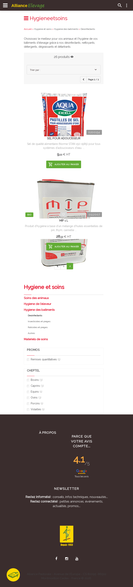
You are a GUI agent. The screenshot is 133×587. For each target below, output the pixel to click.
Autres (31, 333)
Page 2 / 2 (93, 79)
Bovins (35, 380)
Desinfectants (88, 29)
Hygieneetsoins (45, 18)
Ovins (34, 397)
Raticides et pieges (38, 327)
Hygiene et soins (43, 29)
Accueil (28, 29)
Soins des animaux (36, 298)
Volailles (36, 409)
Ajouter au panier (63, 164)
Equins (34, 391)
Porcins (35, 403)
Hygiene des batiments (39, 310)
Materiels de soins (36, 339)
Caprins (35, 385)
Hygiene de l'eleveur (37, 304)
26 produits (64, 57)
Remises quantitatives (43, 359)
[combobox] (64, 69)
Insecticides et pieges (39, 321)
